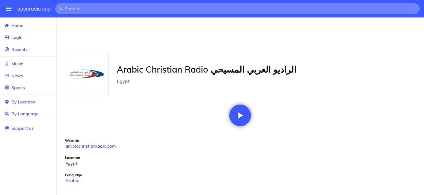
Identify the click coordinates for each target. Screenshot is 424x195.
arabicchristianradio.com (90, 146)
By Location (28, 102)
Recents (28, 49)
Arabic (72, 180)
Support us (19, 128)
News (28, 76)
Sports (28, 87)
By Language (28, 114)
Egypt (71, 163)
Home (28, 25)
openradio (34, 9)
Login (28, 37)
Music (28, 64)
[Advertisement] (240, 35)
